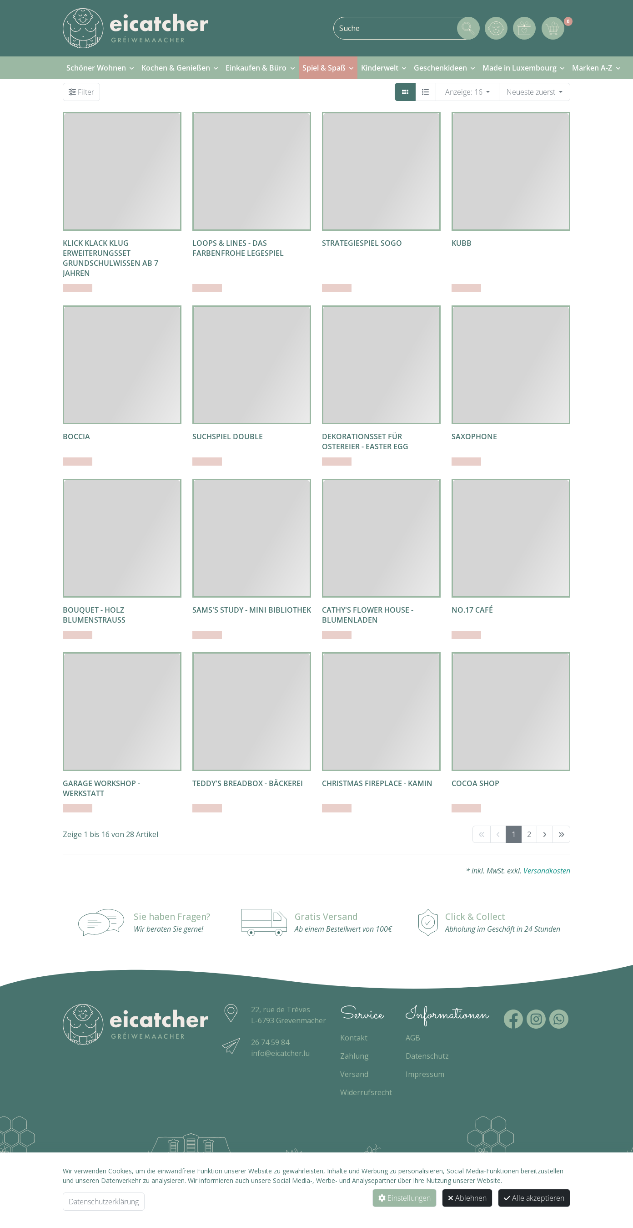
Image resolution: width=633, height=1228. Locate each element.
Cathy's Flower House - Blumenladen (367, 615)
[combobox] (406, 28)
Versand (354, 1074)
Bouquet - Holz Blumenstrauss (94, 615)
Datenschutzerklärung (104, 1202)
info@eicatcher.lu (280, 1053)
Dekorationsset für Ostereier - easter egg (365, 441)
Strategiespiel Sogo (362, 243)
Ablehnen (467, 1198)
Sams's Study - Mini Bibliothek (251, 610)
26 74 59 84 (270, 1042)
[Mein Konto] (496, 28)
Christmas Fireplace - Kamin (377, 783)
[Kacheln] (405, 92)
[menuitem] (100, 67)
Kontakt (353, 1038)
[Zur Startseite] (135, 28)
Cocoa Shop (475, 783)
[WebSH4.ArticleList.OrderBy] (534, 92)
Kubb (462, 243)
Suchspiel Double (227, 436)
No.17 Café (472, 610)
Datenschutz (427, 1056)
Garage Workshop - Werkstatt (101, 788)
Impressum (425, 1074)
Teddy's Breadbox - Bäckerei (247, 783)
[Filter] (81, 92)
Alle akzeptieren (534, 1198)
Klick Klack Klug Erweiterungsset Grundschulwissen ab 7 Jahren (110, 258)
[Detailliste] (425, 92)
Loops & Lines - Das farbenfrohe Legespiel (238, 248)
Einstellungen (404, 1198)
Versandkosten (546, 871)
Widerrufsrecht (366, 1092)
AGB (413, 1038)
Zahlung (354, 1056)
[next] (545, 834)
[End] (561, 834)
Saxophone (474, 436)
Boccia (76, 436)
